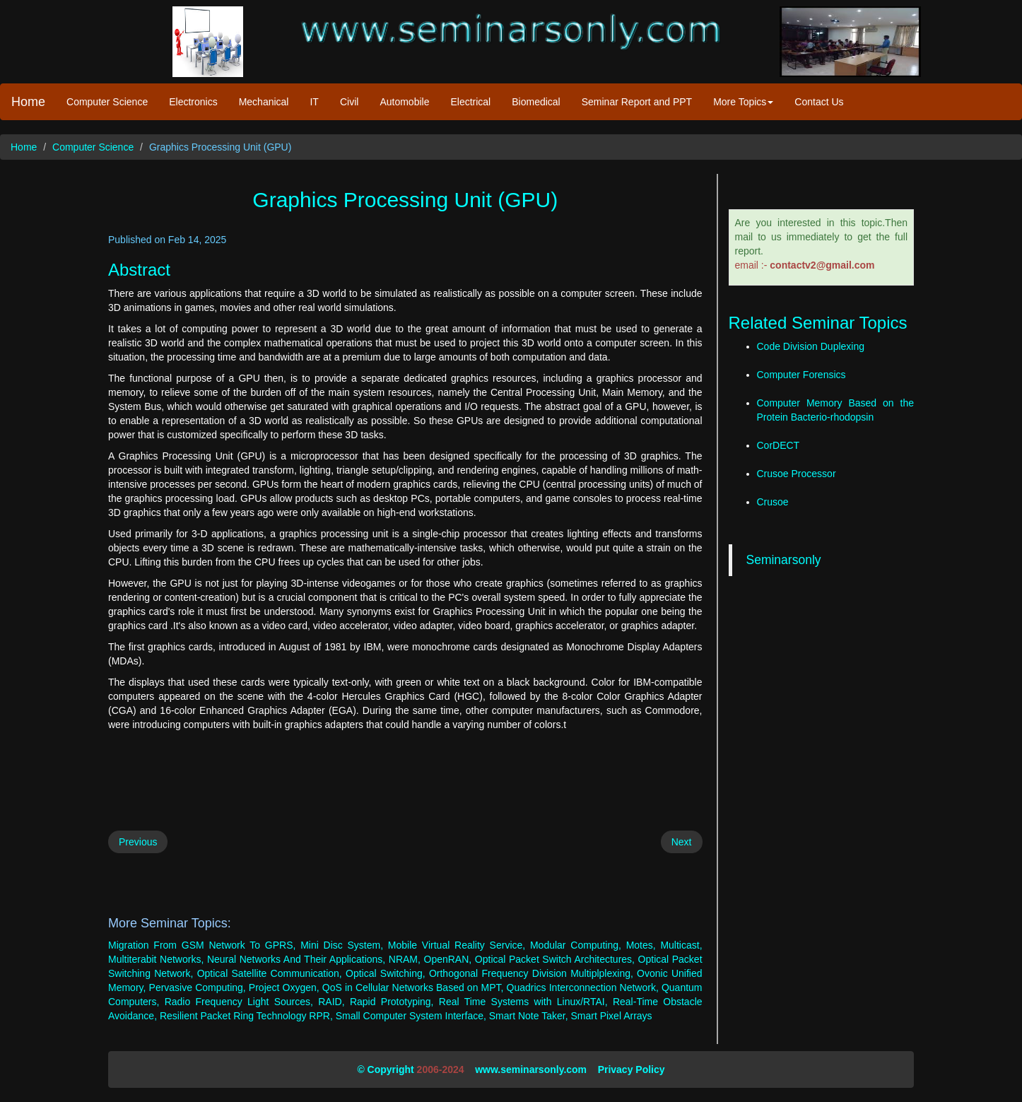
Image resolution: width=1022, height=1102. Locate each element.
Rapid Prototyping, (392, 1001)
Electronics (193, 101)
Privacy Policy (631, 1069)
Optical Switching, (385, 973)
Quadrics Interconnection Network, (583, 987)
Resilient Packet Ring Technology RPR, (246, 1015)
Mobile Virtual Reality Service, (456, 945)
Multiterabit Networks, (156, 959)
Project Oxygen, (284, 987)
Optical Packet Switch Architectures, (555, 959)
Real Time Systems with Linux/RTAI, (523, 1001)
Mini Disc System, (341, 945)
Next (681, 842)
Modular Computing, (575, 945)
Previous (138, 842)
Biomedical (536, 101)
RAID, (331, 1001)
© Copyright (385, 1069)
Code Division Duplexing (811, 346)
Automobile (404, 101)
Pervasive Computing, (197, 987)
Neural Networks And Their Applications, (296, 959)
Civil (349, 101)
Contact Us (818, 101)
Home (28, 102)
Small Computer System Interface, (411, 1015)
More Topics (743, 101)
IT (314, 101)
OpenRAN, (448, 959)
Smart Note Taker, (528, 1015)
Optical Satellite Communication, (269, 973)
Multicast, (681, 945)
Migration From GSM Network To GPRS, (201, 945)
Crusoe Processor (796, 473)
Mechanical (264, 101)
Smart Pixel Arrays (611, 1015)
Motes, (641, 945)
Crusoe (773, 502)
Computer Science (107, 101)
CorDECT (778, 445)
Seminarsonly (783, 560)
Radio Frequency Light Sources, (239, 1001)
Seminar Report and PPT (637, 101)
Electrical (470, 101)
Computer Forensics (801, 374)
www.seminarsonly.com (531, 1069)
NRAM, (405, 959)
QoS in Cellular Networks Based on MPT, (413, 987)
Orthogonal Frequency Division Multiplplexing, (531, 973)
